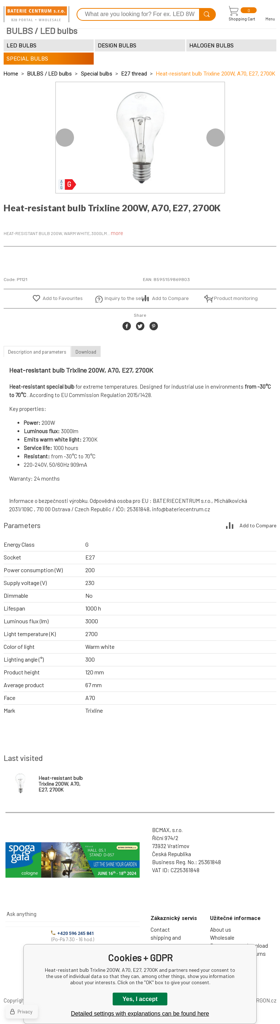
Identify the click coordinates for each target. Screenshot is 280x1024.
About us (220, 929)
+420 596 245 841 (72, 933)
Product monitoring (231, 298)
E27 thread (134, 73)
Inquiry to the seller (122, 298)
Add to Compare (170, 298)
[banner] (36, 14)
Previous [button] (65, 137)
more (117, 233)
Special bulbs (96, 73)
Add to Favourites (63, 298)
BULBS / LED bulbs (49, 73)
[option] (140, 137)
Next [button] (215, 137)
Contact (160, 929)
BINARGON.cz (260, 1000)
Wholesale (222, 937)
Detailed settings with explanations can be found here (140, 1013)
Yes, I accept (140, 999)
